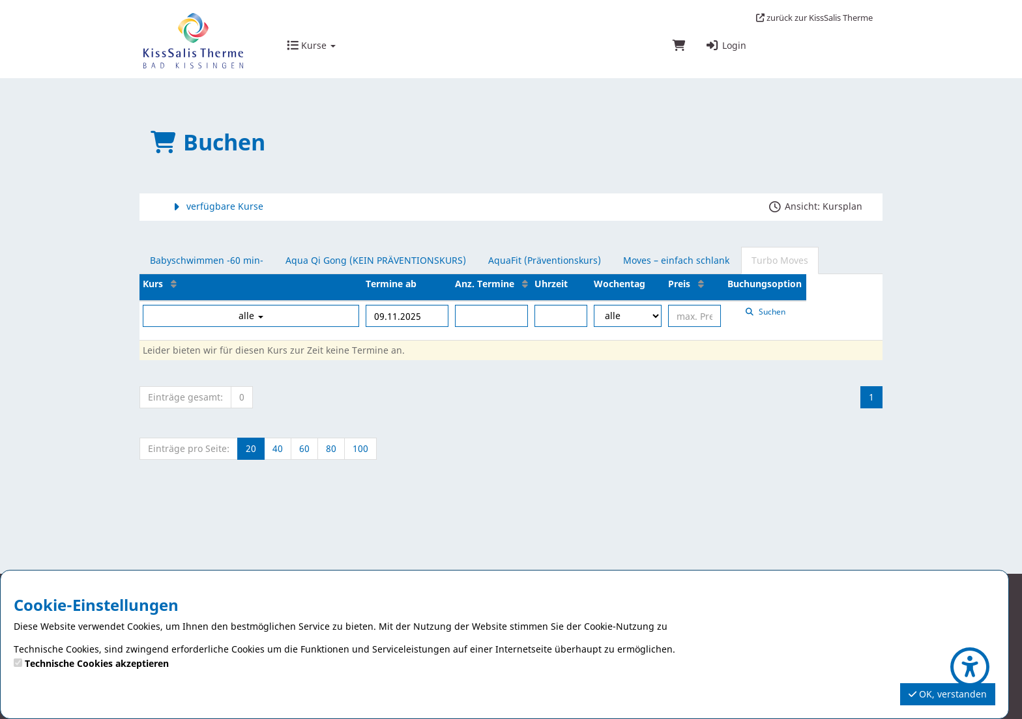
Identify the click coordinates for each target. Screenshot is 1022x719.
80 (331, 448)
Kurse (311, 45)
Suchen (765, 311)
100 (360, 448)
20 (251, 448)
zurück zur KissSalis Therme (814, 17)
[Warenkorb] (679, 46)
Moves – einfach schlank (676, 260)
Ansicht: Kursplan (815, 206)
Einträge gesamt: (185, 397)
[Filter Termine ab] (407, 316)
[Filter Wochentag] (628, 316)
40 (277, 448)
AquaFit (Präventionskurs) (544, 260)
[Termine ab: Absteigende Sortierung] (427, 283)
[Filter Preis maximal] (694, 316)
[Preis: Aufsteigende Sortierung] (701, 283)
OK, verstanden (948, 694)
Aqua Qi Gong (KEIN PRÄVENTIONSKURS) (375, 260)
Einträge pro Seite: (188, 448)
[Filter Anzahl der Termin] (491, 316)
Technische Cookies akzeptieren (97, 663)
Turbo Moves (780, 260)
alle (251, 315)
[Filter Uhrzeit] (560, 316)
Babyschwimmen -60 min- (206, 260)
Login (725, 45)
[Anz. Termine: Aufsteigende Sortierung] (525, 283)
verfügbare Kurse (216, 206)
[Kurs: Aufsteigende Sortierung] (174, 283)
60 (304, 448)
